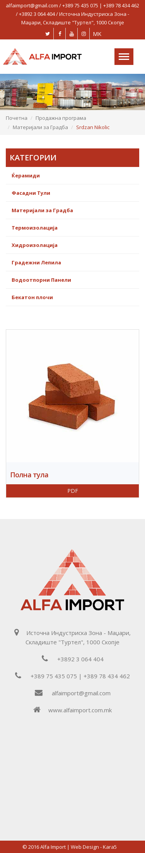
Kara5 (110, 846)
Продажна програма (61, 117)
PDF (72, 490)
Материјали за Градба (40, 127)
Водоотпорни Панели (41, 279)
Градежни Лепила (36, 262)
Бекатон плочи (32, 297)
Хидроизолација (35, 245)
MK (97, 33)
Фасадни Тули (31, 192)
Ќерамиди (26, 175)
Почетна (16, 117)
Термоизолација (35, 227)
